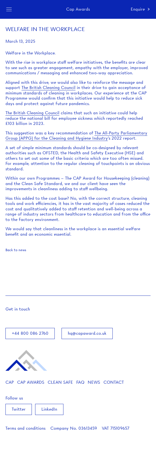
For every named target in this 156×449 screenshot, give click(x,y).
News (94, 382)
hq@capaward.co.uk (87, 333)
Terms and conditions (25, 428)
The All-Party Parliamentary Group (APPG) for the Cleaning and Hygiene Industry (76, 136)
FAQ (80, 382)
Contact (113, 382)
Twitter (19, 409)
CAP (9, 382)
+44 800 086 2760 (30, 333)
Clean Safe (60, 382)
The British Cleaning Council (48, 87)
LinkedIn (49, 409)
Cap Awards (30, 382)
